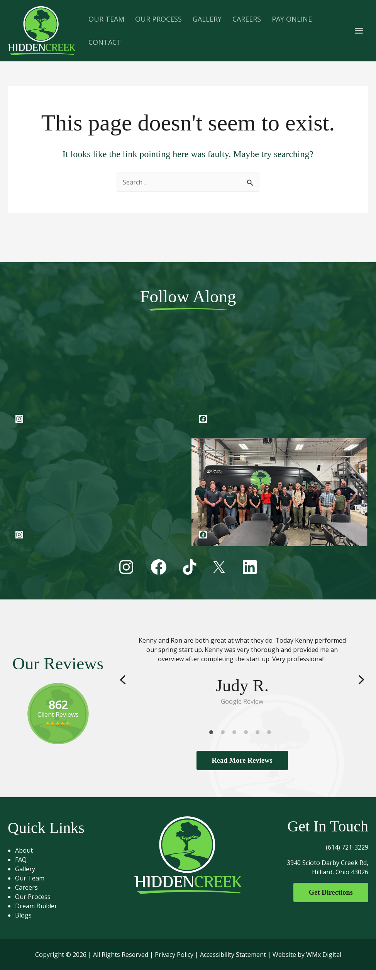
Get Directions (331, 892)
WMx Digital (323, 954)
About (24, 850)
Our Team (29, 878)
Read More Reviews (242, 760)
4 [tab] (248, 734)
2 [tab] (225, 734)
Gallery (25, 869)
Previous (123, 680)
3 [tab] (236, 734)
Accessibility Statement (233, 954)
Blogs (23, 915)
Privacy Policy (174, 954)
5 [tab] (259, 734)
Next (361, 680)
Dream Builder (36, 906)
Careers (26, 887)
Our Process (33, 896)
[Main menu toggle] (358, 30)
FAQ (21, 859)
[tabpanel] (242, 671)
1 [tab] (213, 734)
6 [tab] (271, 734)
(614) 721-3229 (347, 847)
